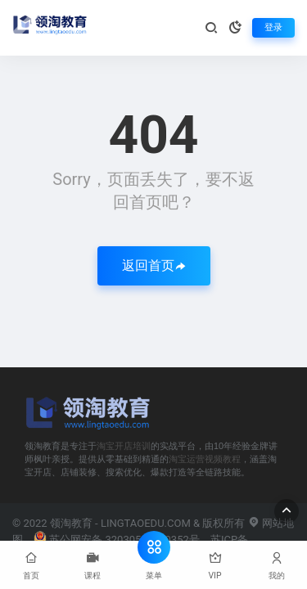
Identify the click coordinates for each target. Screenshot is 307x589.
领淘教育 (71, 523)
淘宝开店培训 (124, 446)
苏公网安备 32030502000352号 (117, 539)
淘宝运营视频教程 (205, 459)
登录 (273, 27)
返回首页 (154, 265)
